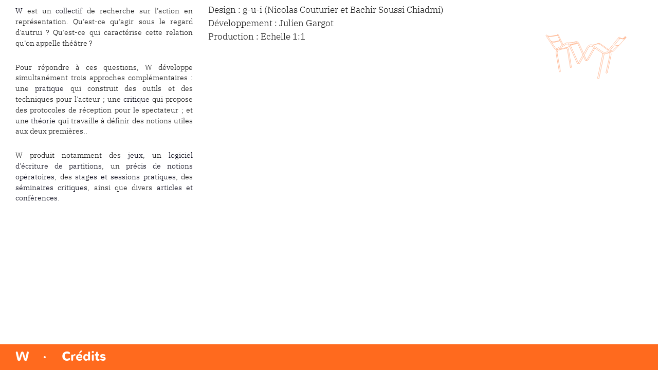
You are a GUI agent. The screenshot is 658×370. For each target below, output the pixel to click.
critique (136, 99)
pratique (49, 88)
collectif (69, 11)
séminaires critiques (51, 188)
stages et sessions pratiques (125, 177)
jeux (135, 155)
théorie (43, 121)
